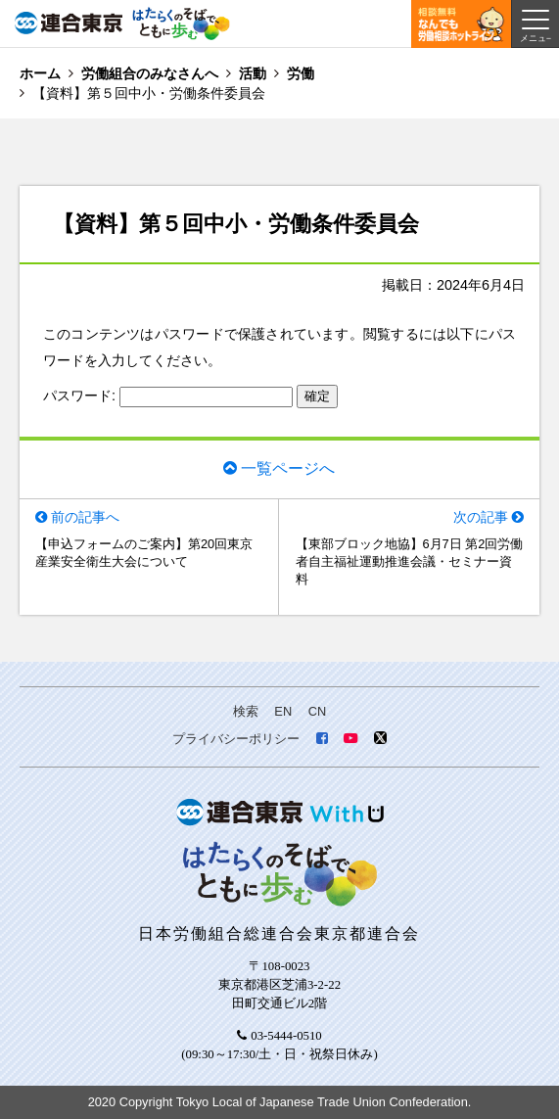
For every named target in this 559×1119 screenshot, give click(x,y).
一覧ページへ (288, 468)
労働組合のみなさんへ (149, 73)
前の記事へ (85, 517)
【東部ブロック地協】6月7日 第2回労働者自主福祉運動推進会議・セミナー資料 (410, 561)
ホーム (40, 73)
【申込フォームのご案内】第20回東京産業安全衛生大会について (144, 552)
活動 (252, 73)
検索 (245, 711)
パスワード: (168, 395)
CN (317, 711)
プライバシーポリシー (236, 738)
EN (283, 711)
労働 (300, 73)
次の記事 (480, 517)
